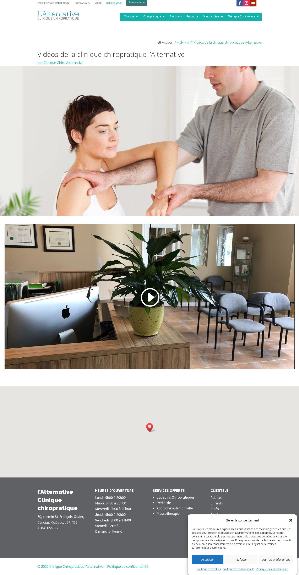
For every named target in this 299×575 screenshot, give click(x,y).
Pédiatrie (192, 16)
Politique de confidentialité (238, 569)
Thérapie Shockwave (241, 16)
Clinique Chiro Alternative (63, 62)
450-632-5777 (82, 3)
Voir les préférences (275, 559)
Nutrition (176, 16)
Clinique (129, 16)
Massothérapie (213, 16)
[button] (291, 520)
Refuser (241, 559)
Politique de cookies (209, 569)
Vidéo (98, 3)
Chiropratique (152, 16)
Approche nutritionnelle (175, 508)
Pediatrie (164, 502)
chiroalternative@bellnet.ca (53, 3)
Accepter (207, 559)
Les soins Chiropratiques (176, 497)
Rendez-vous (113, 3)
